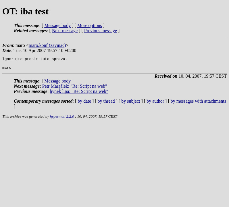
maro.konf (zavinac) (47, 45)
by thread (106, 103)
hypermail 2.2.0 (62, 119)
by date (84, 103)
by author (155, 103)
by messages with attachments (198, 103)
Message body (57, 25)
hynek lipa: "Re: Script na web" (79, 93)
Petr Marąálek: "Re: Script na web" (74, 88)
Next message (65, 30)
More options (89, 25)
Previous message (100, 30)
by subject (130, 103)
